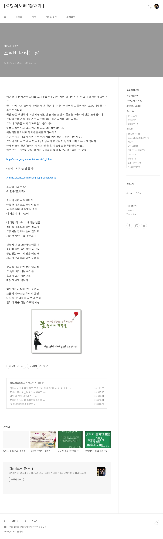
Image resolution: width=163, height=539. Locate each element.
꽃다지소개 (132, 116)
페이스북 (129, 225)
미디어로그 (51, 17)
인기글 (138, 193)
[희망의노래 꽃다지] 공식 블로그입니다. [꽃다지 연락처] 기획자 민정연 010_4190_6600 (47, 473)
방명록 (19, 17)
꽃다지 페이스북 (31, 521)
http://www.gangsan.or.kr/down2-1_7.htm (29, 159)
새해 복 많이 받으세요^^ (22, 396)
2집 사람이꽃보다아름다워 (138, 138)
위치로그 (70, 17)
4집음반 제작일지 (135, 167)
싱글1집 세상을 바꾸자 (137, 150)
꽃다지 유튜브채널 (11, 521)
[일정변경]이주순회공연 (21, 404)
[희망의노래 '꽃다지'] (24, 6)
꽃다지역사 (132, 120)
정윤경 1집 (132, 158)
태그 (34, 17)
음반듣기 (130, 129)
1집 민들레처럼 (134, 134)
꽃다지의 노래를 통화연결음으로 (26, 400)
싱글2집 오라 (133, 154)
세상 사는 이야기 (17, 382)
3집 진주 (131, 142)
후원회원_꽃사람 (133, 106)
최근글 (129, 193)
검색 (149, 6)
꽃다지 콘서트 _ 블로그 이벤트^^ (26, 392)
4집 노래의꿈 (133, 146)
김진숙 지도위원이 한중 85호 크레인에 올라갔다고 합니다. (39, 388)
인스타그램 (136, 225)
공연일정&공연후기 (134, 101)
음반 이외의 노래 (134, 163)
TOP (156, 522)
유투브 (144, 225)
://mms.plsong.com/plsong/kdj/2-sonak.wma (31, 177)
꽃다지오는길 (133, 124)
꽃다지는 (130, 111)
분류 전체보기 (132, 90)
